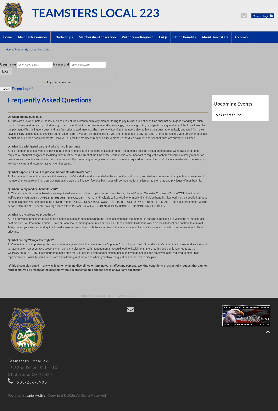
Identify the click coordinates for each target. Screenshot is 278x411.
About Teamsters (215, 37)
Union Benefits (184, 37)
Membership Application (97, 37)
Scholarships (63, 37)
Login (6, 71)
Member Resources (32, 37)
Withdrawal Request (137, 37)
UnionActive (36, 395)
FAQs (163, 37)
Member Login (263, 16)
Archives (241, 37)
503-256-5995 (32, 382)
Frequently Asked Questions (32, 49)
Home (7, 37)
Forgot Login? (22, 88)
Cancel (6, 89)
